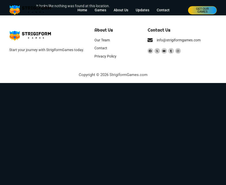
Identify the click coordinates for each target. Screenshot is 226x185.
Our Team (102, 40)
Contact (163, 10)
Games (100, 10)
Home (82, 10)
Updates (142, 10)
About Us (121, 10)
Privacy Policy (105, 56)
